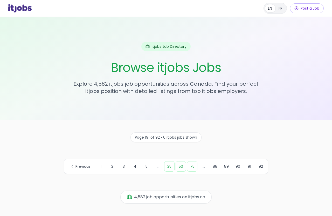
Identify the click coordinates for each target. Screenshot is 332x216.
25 (169, 166)
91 (249, 166)
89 (226, 166)
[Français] (275, 8)
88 (215, 166)
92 (261, 166)
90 (238, 166)
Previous (80, 166)
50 (181, 166)
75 (192, 166)
